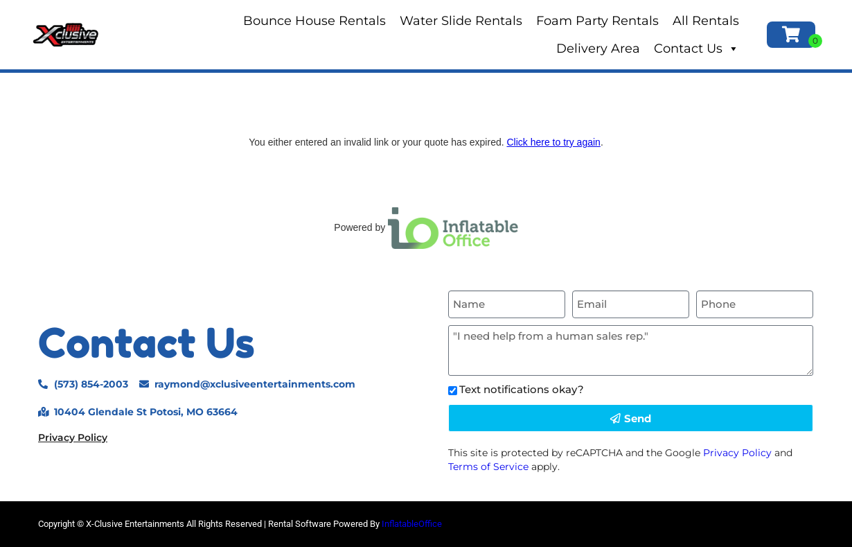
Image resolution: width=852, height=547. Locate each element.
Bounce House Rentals (314, 20)
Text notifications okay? (521, 389)
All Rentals (706, 20)
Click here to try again (553, 142)
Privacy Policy (72, 437)
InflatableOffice (412, 524)
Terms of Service (488, 466)
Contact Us (696, 48)
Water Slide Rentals (461, 20)
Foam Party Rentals (597, 20)
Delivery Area (598, 48)
